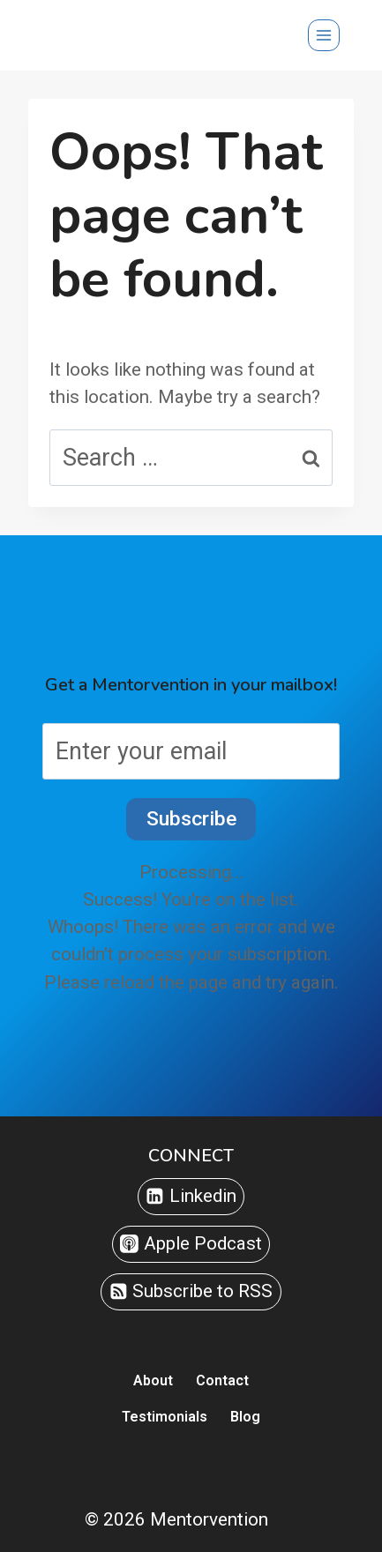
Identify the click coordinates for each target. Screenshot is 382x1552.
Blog (245, 1416)
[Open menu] (324, 35)
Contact (222, 1380)
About (153, 1380)
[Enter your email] (191, 751)
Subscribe (191, 819)
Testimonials (164, 1416)
